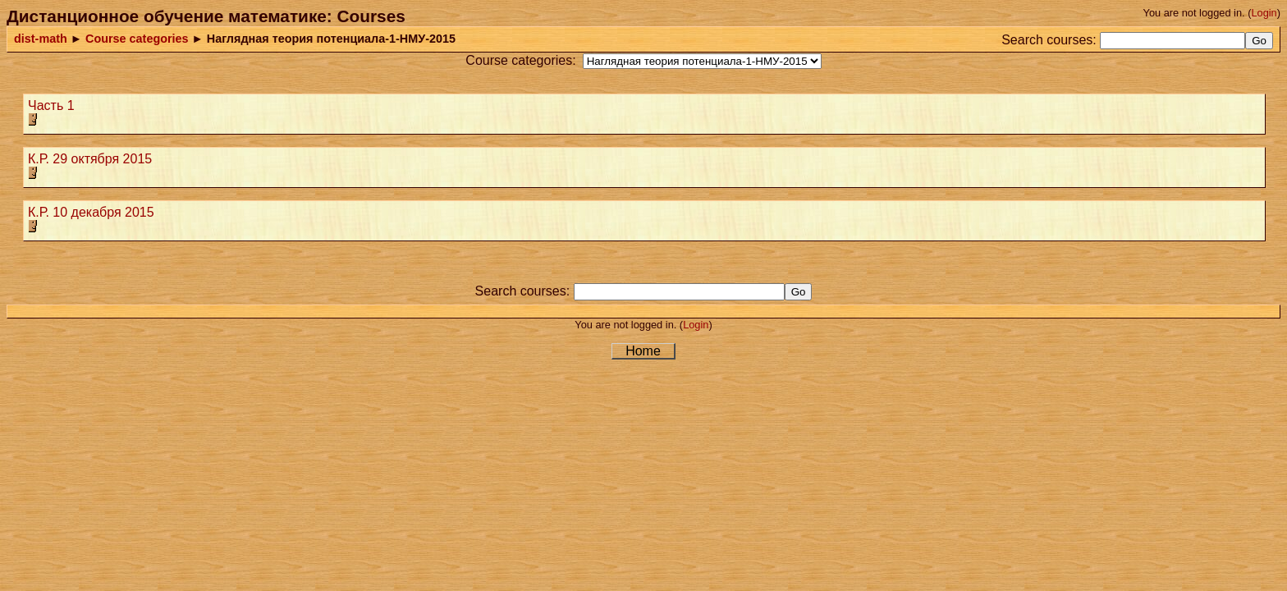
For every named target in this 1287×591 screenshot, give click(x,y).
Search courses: (1049, 40)
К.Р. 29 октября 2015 (90, 159)
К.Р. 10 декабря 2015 (91, 212)
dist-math (40, 38)
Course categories (137, 38)
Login (1263, 13)
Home (643, 351)
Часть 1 (51, 105)
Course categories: (520, 60)
